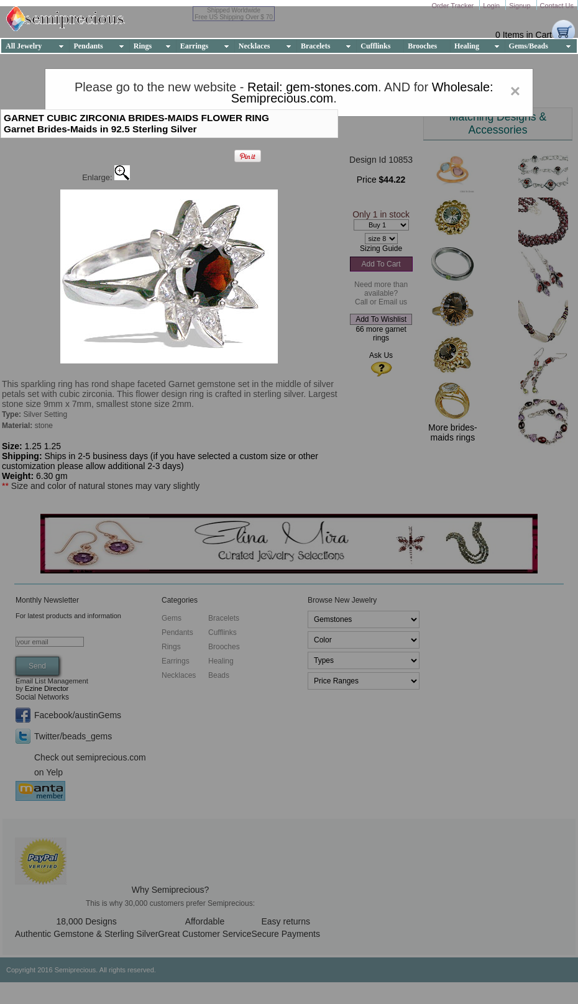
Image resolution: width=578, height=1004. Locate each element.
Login (492, 5)
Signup (520, 5)
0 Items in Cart (523, 35)
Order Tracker (453, 5)
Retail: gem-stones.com (312, 87)
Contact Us (557, 5)
